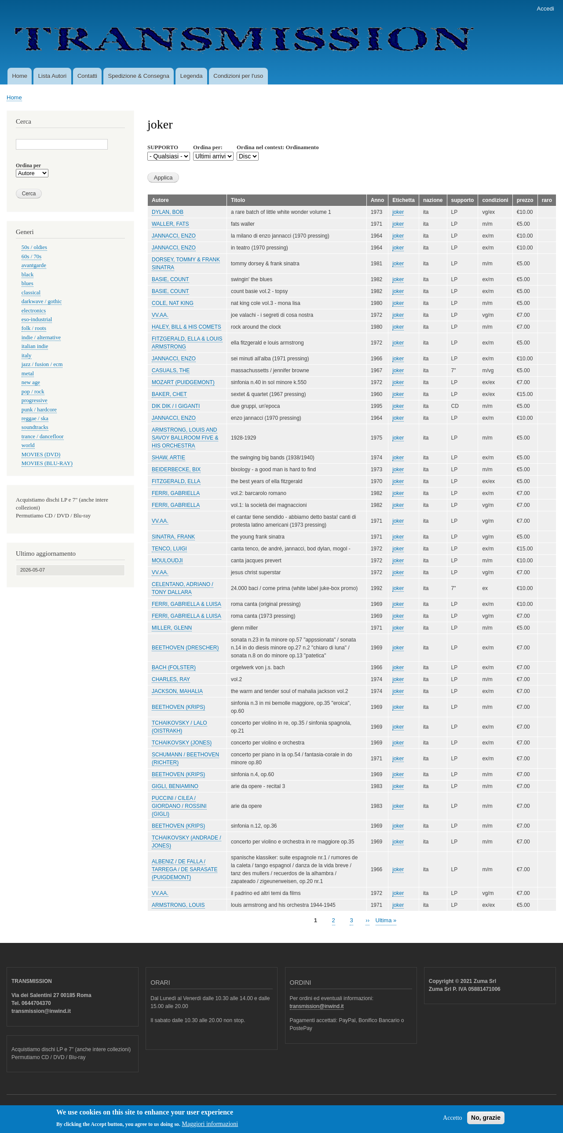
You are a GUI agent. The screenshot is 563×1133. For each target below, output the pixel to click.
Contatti (87, 76)
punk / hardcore (39, 410)
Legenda (191, 76)
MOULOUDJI (167, 560)
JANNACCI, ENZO (174, 236)
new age (31, 382)
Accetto (452, 1121)
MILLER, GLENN (172, 628)
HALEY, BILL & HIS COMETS (186, 327)
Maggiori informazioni (210, 1127)
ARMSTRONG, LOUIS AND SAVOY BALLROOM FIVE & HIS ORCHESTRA (185, 438)
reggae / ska (35, 418)
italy (27, 355)
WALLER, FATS (170, 224)
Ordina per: (208, 147)
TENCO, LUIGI (169, 549)
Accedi (545, 8)
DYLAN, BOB (167, 212)
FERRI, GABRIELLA (176, 493)
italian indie (35, 346)
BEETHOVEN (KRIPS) (178, 707)
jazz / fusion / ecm (42, 364)
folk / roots (34, 328)
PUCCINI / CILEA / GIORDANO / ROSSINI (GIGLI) (179, 806)
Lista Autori (52, 76)
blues (27, 283)
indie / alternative (41, 337)
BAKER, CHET (169, 394)
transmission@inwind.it (317, 1006)
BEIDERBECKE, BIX (176, 469)
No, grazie (486, 1120)
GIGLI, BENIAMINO (175, 786)
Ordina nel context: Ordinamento (278, 147)
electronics (34, 311)
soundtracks (35, 427)
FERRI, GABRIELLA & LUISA (186, 604)
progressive (35, 400)
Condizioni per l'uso (238, 76)
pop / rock (33, 392)
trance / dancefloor (43, 436)
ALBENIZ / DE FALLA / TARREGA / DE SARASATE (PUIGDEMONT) (184, 869)
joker (398, 212)
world (28, 445)
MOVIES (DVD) (41, 454)
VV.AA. (160, 315)
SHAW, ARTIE (168, 458)
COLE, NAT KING (173, 303)
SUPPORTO (162, 147)
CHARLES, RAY (171, 679)
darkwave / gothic (42, 301)
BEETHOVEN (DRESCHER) (185, 648)
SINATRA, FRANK (173, 537)
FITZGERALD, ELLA (176, 481)
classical (31, 293)
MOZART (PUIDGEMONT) (183, 382)
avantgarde (34, 265)
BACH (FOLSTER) (174, 667)
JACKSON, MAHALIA (177, 691)
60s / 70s (31, 256)
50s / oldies (34, 247)
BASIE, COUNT (170, 279)
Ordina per (28, 165)
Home (19, 76)
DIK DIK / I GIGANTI (176, 406)
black (28, 274)
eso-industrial (37, 319)
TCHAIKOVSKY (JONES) (182, 743)
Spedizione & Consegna (139, 76)
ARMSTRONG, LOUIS (178, 905)
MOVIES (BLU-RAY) (47, 463)
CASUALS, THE (171, 370)
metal (28, 373)
